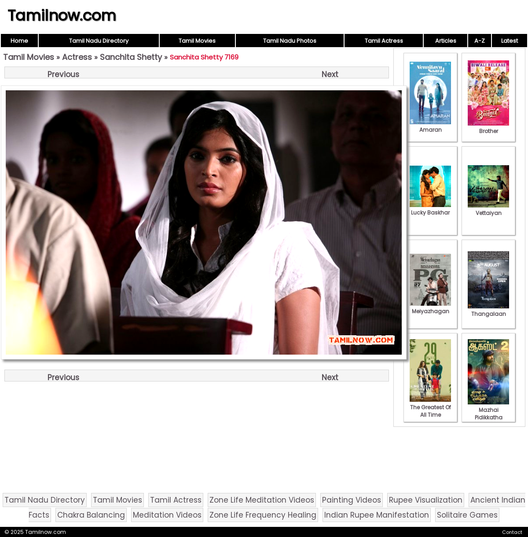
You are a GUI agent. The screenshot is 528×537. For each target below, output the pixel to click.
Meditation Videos (167, 515)
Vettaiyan (488, 209)
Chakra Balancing (91, 515)
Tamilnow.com (61, 15)
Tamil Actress (384, 41)
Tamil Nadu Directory (98, 41)
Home (19, 41)
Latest (509, 41)
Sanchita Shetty (131, 57)
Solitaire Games (467, 515)
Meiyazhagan (430, 307)
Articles (445, 41)
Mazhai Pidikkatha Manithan (488, 414)
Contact (512, 532)
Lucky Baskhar (430, 208)
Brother (488, 127)
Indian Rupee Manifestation (376, 515)
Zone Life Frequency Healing (262, 515)
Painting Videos (351, 500)
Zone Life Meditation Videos (261, 500)
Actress (77, 57)
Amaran (430, 126)
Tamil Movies (197, 41)
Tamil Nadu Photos (289, 41)
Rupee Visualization (425, 500)
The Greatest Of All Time (430, 407)
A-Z (479, 41)
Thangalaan (488, 310)
